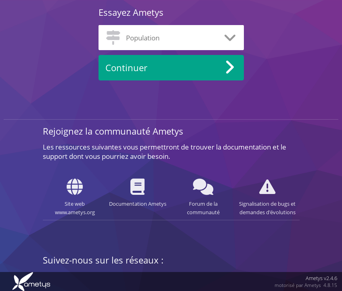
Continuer (126, 68)
